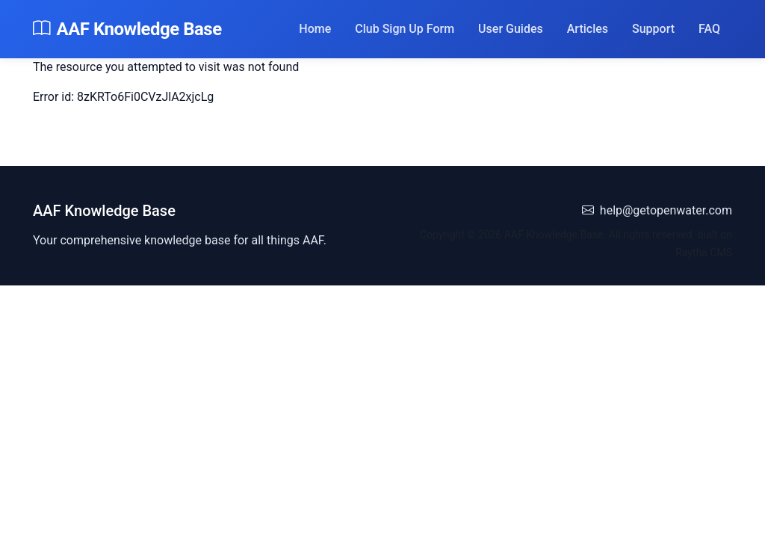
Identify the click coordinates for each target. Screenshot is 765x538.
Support (653, 29)
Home (315, 29)
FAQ (709, 29)
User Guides (510, 29)
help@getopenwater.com (657, 210)
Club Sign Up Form (404, 29)
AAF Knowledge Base (127, 29)
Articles (587, 29)
